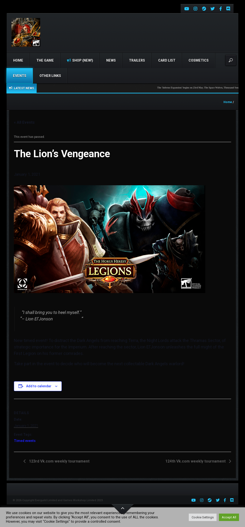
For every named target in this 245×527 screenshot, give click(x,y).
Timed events (25, 441)
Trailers (137, 60)
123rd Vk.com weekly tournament (58, 461)
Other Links (50, 76)
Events (19, 76)
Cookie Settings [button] (203, 517)
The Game (45, 60)
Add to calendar (38, 386)
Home (18, 60)
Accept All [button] (229, 517)
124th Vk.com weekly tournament (196, 461)
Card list (166, 60)
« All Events (24, 122)
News (111, 60)
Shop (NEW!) (80, 60)
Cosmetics (199, 60)
